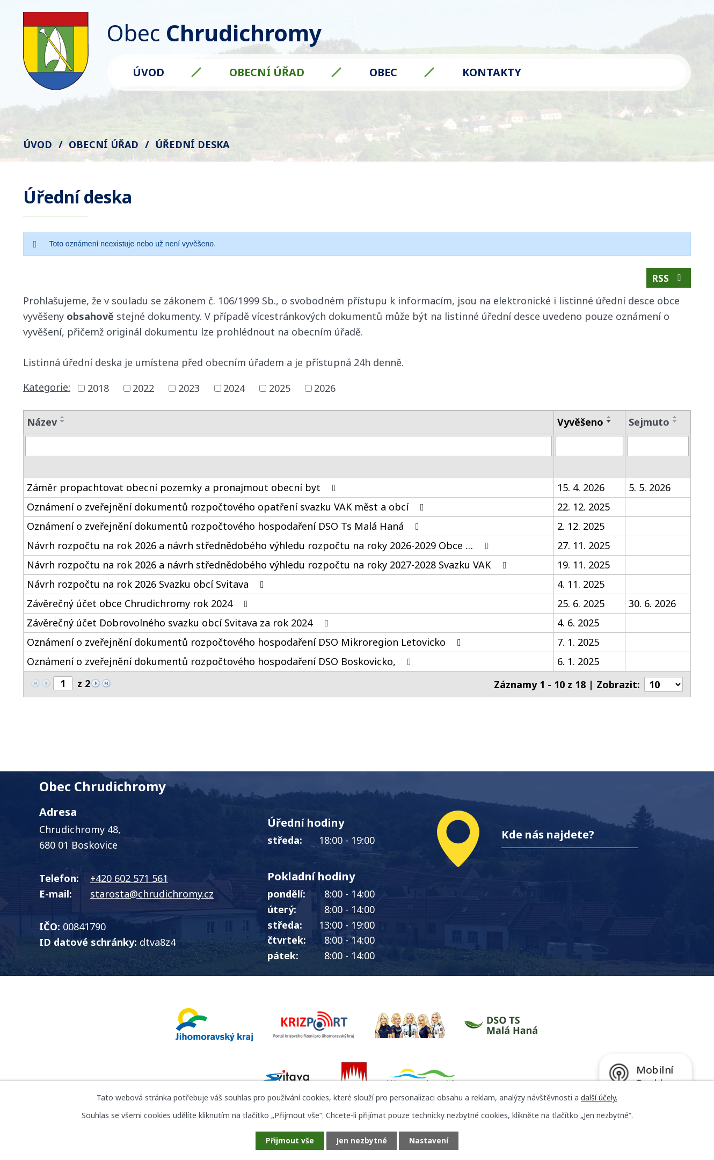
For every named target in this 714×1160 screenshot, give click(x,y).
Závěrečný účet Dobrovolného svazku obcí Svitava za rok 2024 (179, 625)
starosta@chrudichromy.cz (152, 895)
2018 (98, 389)
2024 (234, 389)
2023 (189, 389)
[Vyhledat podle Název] (288, 447)
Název (42, 423)
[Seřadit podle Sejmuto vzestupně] (675, 419)
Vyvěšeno (580, 423)
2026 (325, 389)
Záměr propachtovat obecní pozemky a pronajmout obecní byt (183, 490)
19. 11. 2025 (583, 567)
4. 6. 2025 (578, 625)
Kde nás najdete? (547, 837)
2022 (143, 389)
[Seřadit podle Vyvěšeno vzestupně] (609, 419)
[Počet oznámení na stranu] (663, 687)
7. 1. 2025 (578, 645)
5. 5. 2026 (650, 490)
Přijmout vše (287, 1140)
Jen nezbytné (361, 1140)
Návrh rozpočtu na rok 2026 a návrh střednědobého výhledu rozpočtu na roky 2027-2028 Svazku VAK (269, 567)
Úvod (148, 72)
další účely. (599, 1097)
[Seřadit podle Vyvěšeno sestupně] (609, 423)
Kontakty (491, 72)
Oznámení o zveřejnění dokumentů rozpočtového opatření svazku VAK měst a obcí (227, 510)
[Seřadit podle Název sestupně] (63, 423)
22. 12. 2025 (583, 510)
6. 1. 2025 (578, 664)
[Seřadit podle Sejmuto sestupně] (675, 423)
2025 (279, 389)
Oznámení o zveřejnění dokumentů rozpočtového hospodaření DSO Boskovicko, (221, 664)
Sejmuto (649, 423)
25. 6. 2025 (580, 606)
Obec (383, 72)
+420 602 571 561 (129, 880)
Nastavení (431, 1140)
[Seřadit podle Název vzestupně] (63, 419)
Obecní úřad (266, 72)
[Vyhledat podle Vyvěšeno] (589, 447)
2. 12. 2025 (580, 529)
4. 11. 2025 (580, 587)
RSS (668, 279)
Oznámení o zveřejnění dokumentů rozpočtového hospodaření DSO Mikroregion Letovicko (246, 645)
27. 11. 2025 (583, 548)
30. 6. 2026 (652, 606)
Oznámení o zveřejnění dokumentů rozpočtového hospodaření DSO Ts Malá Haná (225, 529)
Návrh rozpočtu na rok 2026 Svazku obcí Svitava (147, 587)
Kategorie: (46, 388)
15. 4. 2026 (580, 490)
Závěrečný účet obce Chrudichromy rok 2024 (139, 606)
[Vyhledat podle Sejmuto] (658, 447)
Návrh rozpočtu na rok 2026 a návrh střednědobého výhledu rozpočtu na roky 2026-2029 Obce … (260, 548)
